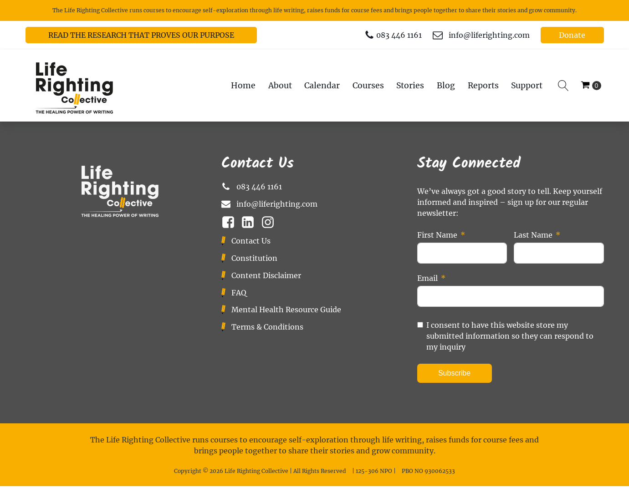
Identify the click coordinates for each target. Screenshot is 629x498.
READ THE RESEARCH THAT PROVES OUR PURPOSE (141, 35)
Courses (368, 86)
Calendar (322, 86)
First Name (437, 234)
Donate (572, 35)
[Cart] (591, 85)
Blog (446, 86)
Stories (410, 86)
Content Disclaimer (266, 275)
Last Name (533, 234)
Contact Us (251, 240)
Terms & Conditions (267, 326)
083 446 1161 (399, 35)
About (280, 86)
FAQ (238, 292)
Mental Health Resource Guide (286, 309)
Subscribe (454, 373)
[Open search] (563, 85)
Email (427, 278)
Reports (483, 86)
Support (526, 86)
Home (243, 86)
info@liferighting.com (489, 35)
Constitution (254, 258)
